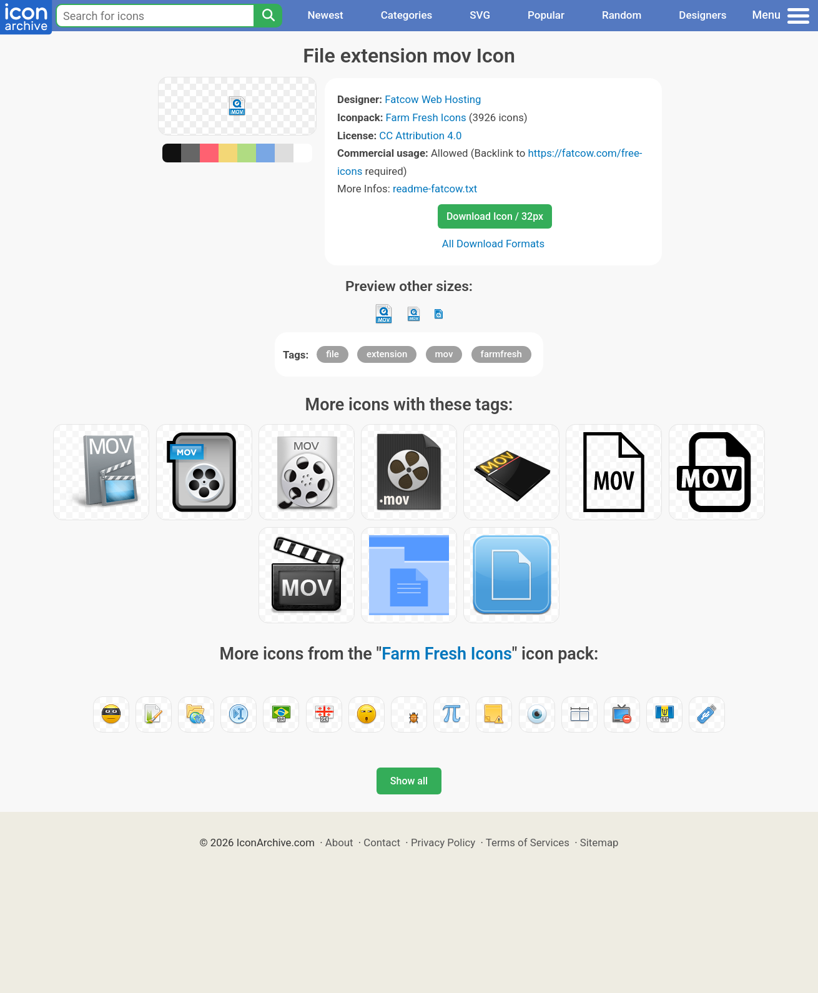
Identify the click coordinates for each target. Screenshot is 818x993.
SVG (480, 15)
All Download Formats (493, 243)
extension (387, 354)
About (339, 842)
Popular (546, 15)
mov (444, 354)
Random (621, 15)
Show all (409, 781)
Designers (702, 15)
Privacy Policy (443, 842)
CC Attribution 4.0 (420, 135)
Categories (407, 15)
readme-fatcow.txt (435, 188)
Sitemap (599, 842)
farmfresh (501, 354)
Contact (381, 842)
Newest (325, 15)
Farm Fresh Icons (426, 117)
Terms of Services (527, 842)
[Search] (268, 15)
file (332, 354)
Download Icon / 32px (494, 216)
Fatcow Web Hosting (433, 99)
